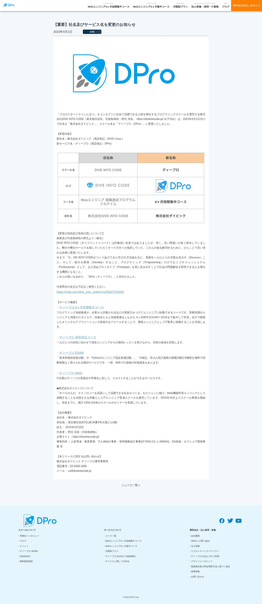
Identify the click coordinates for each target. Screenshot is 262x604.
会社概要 (195, 536)
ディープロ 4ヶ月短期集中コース (81, 307)
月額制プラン (180, 6)
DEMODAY (25, 556)
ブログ (225, 6)
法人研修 (195, 546)
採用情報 (195, 571)
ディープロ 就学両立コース (77, 337)
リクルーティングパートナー (205, 551)
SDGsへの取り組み (200, 541)
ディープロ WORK (29, 551)
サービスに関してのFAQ (117, 561)
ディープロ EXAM (71, 353)
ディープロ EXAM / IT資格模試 (120, 556)
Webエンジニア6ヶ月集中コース (151, 6)
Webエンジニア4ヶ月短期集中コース (108, 6)
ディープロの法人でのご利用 (205, 556)
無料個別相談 (26, 561)
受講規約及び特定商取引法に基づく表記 (210, 566)
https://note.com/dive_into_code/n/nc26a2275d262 (90, 292)
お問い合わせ (197, 576)
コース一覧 (110, 536)
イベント (24, 546)
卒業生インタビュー (29, 536)
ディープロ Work (70, 373)
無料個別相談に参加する (246, 5)
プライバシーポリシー (202, 561)
